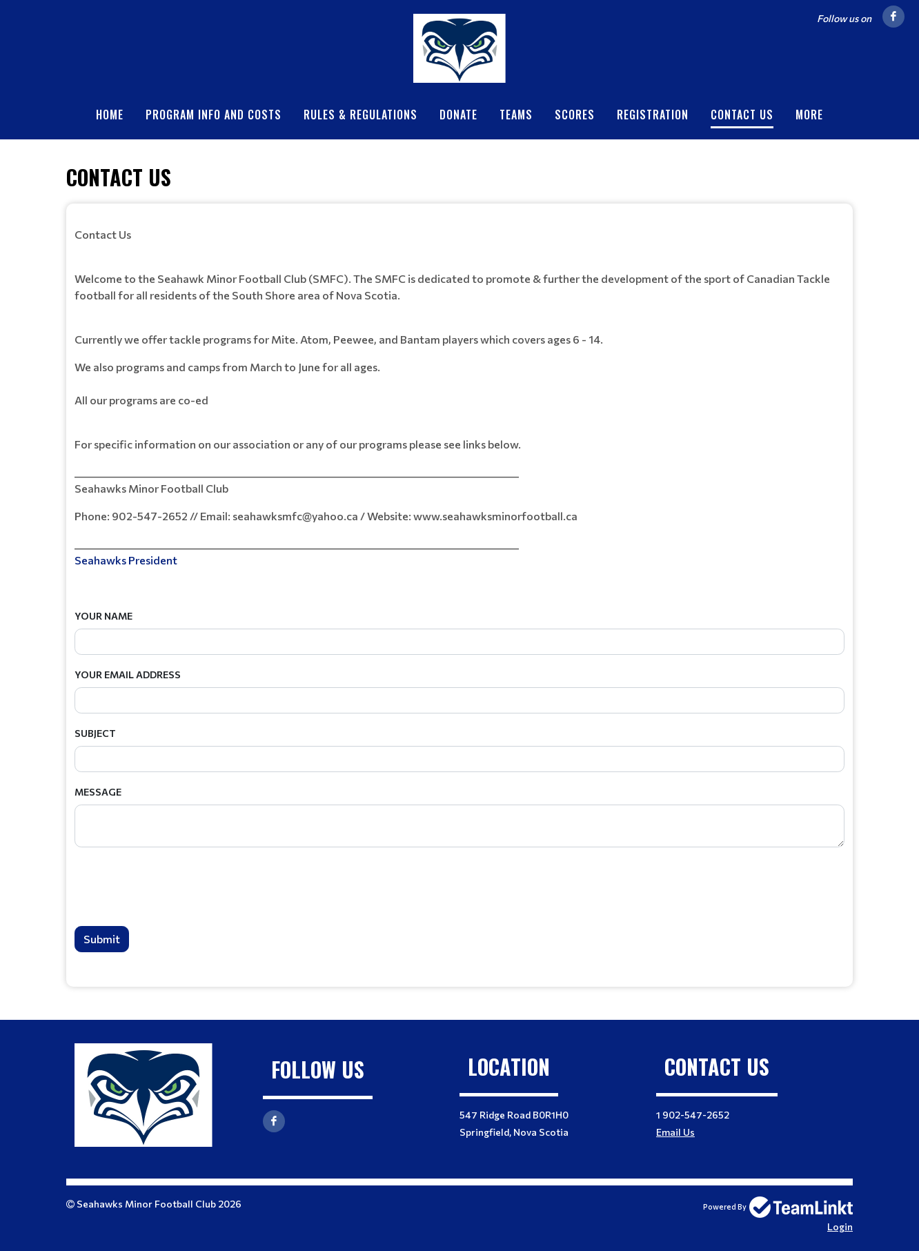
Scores (575, 114)
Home (109, 114)
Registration (653, 114)
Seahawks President (127, 560)
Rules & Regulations (360, 114)
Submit (101, 938)
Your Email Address (128, 674)
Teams (516, 114)
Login (840, 1226)
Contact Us (742, 114)
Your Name (103, 616)
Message (98, 792)
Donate (458, 114)
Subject (95, 733)
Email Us (675, 1132)
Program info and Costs (213, 114)
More (809, 114)
